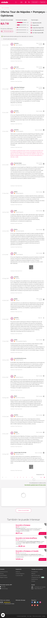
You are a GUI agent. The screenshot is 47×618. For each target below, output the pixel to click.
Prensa (1, 573)
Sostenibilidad (3, 575)
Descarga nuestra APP (6, 584)
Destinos (18, 571)
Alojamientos (34, 579)
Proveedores (34, 571)
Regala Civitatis (3, 577)
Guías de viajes (19, 575)
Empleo (33, 581)
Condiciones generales (21, 616)
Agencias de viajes (35, 575)
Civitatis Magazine (20, 573)
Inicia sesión (35, 2)
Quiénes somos (4, 571)
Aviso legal (29, 616)
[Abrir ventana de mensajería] (3, 615)
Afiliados (33, 573)
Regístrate (42, 2)
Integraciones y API (36, 577)
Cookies (43, 616)
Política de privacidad (36, 616)
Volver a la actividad (5, 7)
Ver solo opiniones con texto (10, 39)
